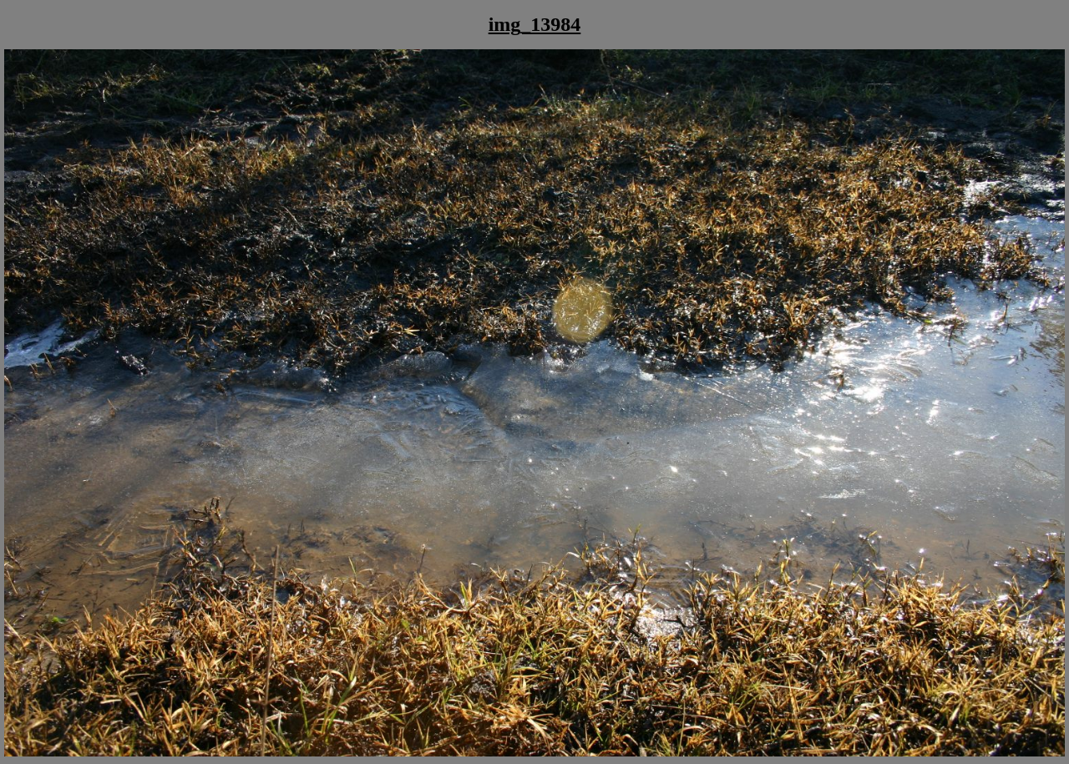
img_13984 (535, 24)
